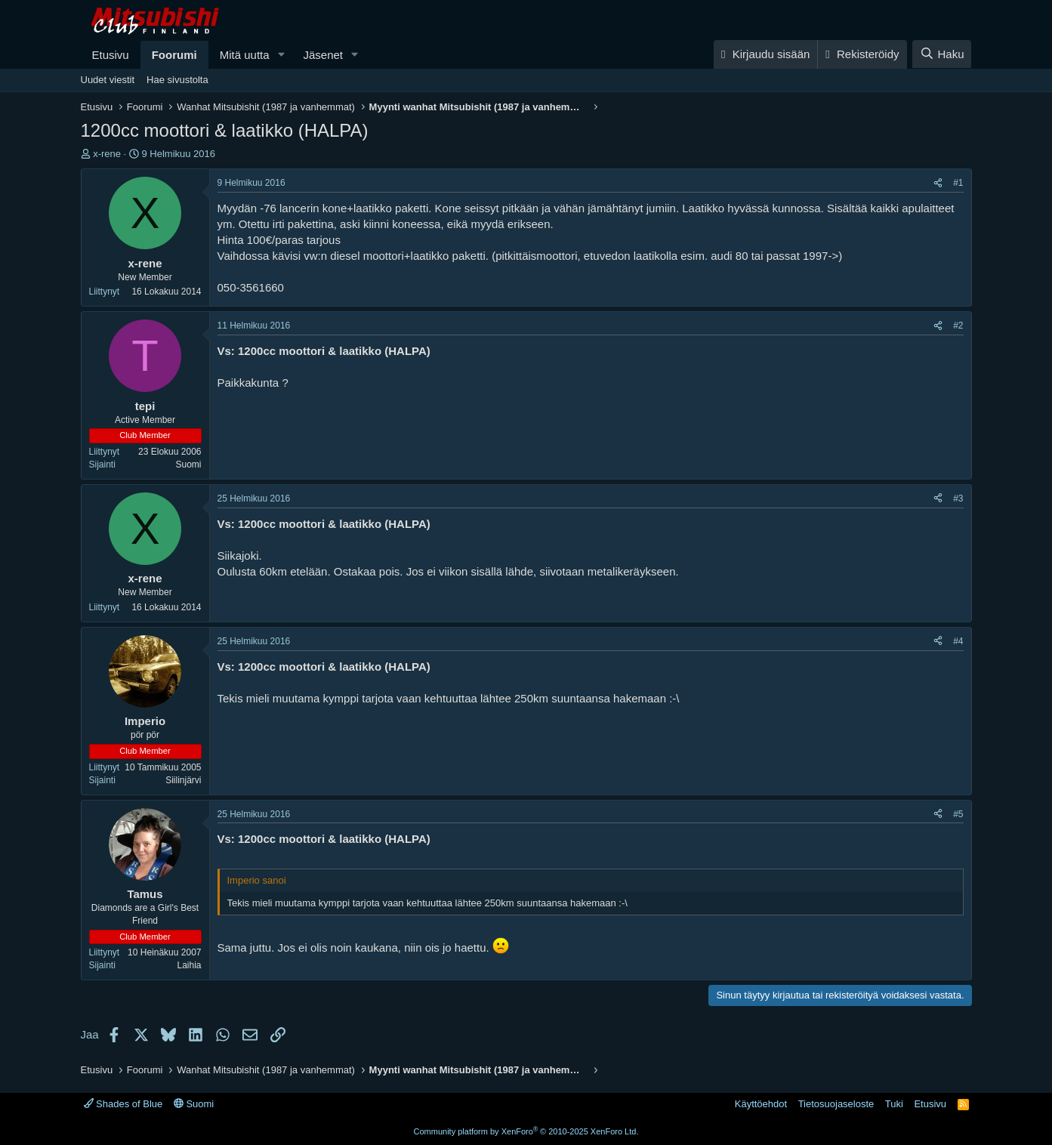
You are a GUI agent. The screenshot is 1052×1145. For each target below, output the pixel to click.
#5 (958, 814)
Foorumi (174, 54)
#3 (958, 498)
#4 (958, 641)
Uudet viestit (108, 79)
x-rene (107, 153)
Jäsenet (323, 54)
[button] (281, 55)
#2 (958, 325)
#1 (958, 182)
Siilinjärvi (183, 780)
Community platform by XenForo (526, 1131)
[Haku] (941, 54)
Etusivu (110, 54)
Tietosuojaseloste (836, 1104)
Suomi (188, 464)
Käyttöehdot (761, 1104)
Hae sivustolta (177, 79)
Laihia (189, 965)
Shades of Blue (123, 1104)
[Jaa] (938, 183)
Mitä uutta (245, 54)
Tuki (894, 1104)
